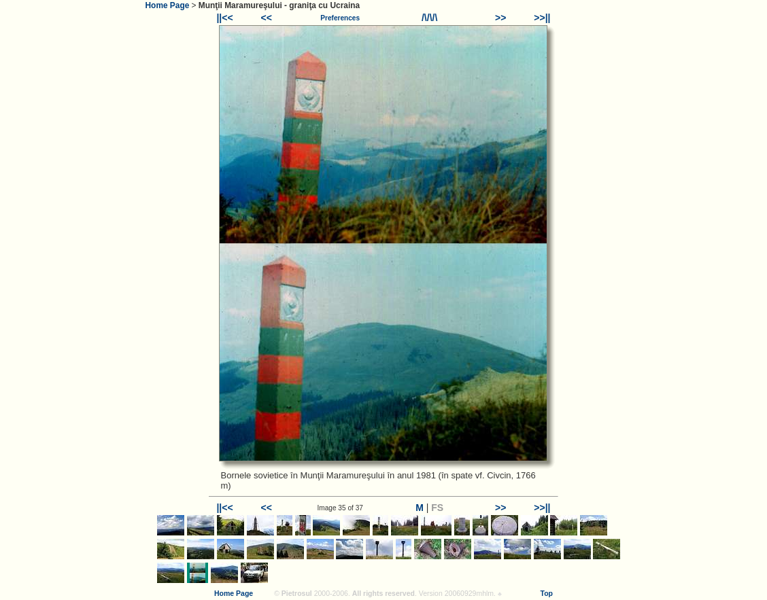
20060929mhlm (469, 593)
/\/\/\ (429, 17)
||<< (224, 17)
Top (547, 593)
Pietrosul (297, 593)
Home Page (168, 5)
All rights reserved (383, 593)
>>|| (542, 17)
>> (500, 17)
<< (266, 17)
